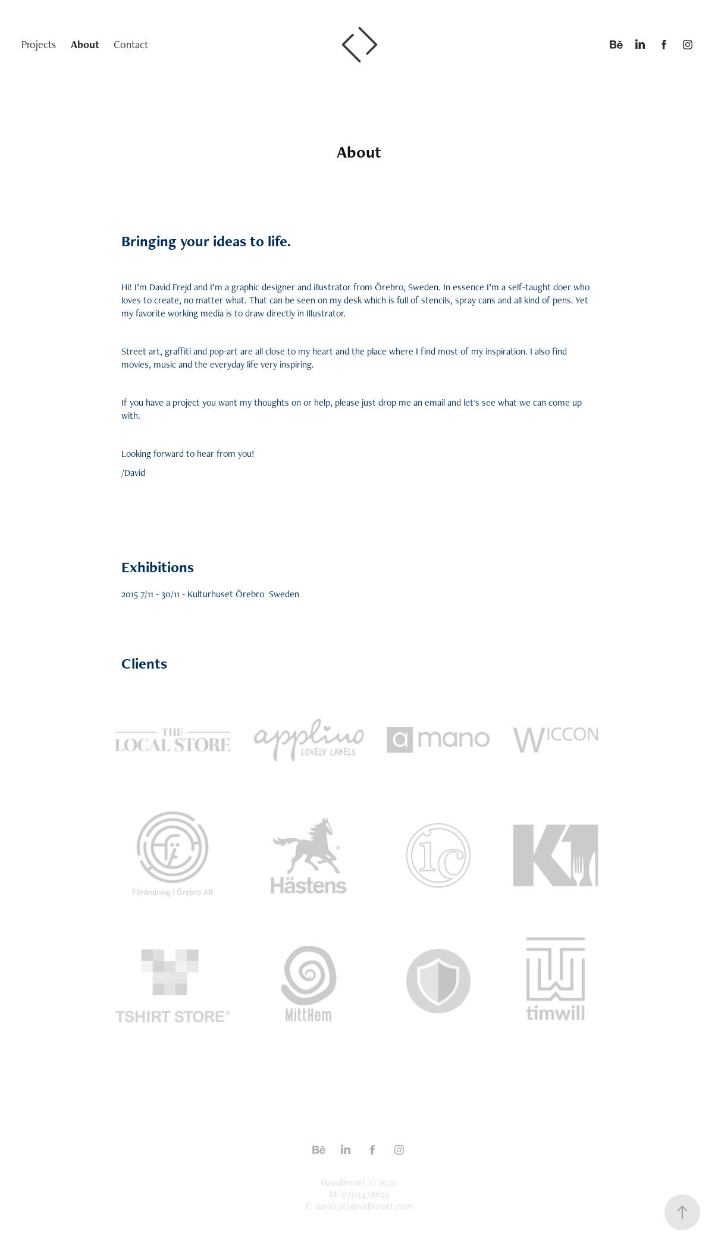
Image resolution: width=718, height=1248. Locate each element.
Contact (131, 44)
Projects (38, 44)
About (85, 44)
